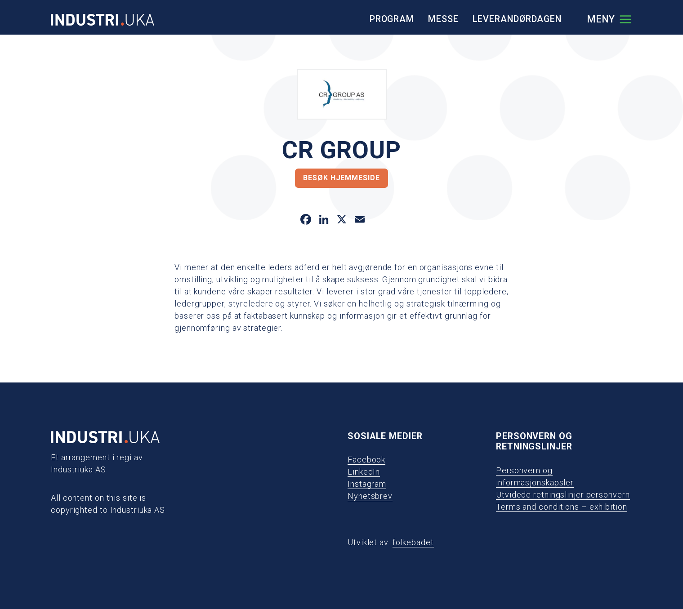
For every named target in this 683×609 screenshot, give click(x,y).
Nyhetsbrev (370, 496)
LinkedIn (364, 471)
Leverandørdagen (517, 19)
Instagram (367, 484)
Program (392, 19)
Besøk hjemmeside (341, 177)
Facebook (366, 459)
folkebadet (413, 542)
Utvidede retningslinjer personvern (563, 494)
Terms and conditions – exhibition (561, 506)
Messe (443, 19)
